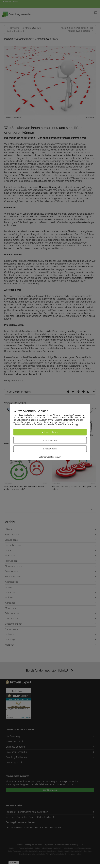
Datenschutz (44, 457)
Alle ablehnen (50, 440)
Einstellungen (50, 448)
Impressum (56, 457)
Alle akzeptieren (50, 432)
